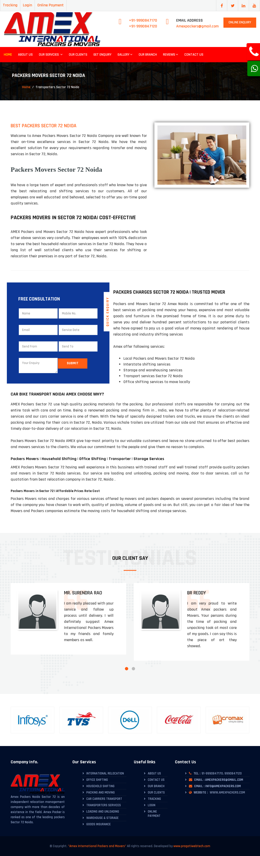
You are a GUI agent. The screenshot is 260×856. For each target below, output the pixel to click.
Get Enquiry (102, 54)
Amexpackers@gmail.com (197, 26)
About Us (25, 54)
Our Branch (148, 54)
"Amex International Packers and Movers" (97, 846)
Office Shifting (97, 780)
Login (27, 5)
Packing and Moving (100, 792)
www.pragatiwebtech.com (191, 846)
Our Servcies (51, 54)
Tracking (10, 5)
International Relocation (105, 773)
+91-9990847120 (143, 26)
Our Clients (78, 54)
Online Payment (50, 5)
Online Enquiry (240, 22)
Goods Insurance (98, 824)
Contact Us (193, 54)
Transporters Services (103, 805)
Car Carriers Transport (104, 799)
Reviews (170, 54)
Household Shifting (100, 786)
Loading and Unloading (102, 812)
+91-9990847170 (143, 20)
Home (8, 54)
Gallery (125, 54)
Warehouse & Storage (102, 818)
